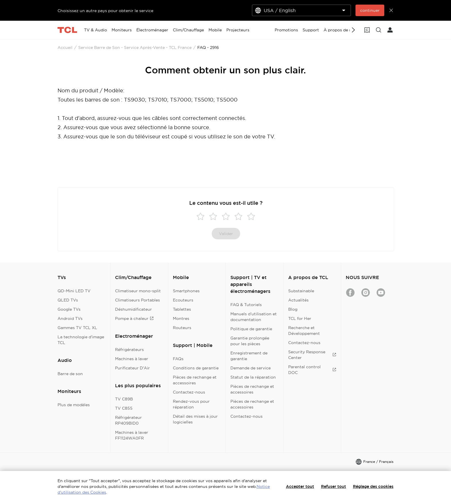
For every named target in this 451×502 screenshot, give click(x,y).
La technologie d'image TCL (81, 339)
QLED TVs (68, 300)
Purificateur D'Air (132, 368)
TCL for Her (299, 318)
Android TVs (70, 318)
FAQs (178, 358)
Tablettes (182, 309)
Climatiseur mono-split (138, 290)
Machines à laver (131, 358)
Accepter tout (300, 486)
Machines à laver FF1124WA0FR (131, 435)
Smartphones (186, 290)
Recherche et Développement (304, 330)
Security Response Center (312, 354)
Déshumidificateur (133, 309)
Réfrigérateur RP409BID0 (128, 420)
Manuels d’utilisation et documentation (253, 316)
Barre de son (70, 373)
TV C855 (124, 408)
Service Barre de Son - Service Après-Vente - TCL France (135, 47)
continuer (370, 10)
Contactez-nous (189, 392)
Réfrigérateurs (129, 349)
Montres (181, 318)
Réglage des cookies (373, 486)
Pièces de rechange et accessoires (195, 380)
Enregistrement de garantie (248, 355)
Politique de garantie (251, 328)
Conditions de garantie (196, 368)
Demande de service (250, 368)
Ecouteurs (183, 300)
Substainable (301, 290)
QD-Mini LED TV (74, 290)
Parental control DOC (312, 369)
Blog (292, 309)
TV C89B (124, 399)
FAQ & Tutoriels (246, 304)
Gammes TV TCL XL (77, 327)
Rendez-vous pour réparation (191, 404)
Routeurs (182, 327)
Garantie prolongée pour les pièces (249, 340)
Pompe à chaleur (134, 318)
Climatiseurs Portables (137, 300)
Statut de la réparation (253, 377)
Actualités (298, 300)
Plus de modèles (74, 404)
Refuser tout (333, 486)
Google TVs (69, 309)
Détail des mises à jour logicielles (195, 419)
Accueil (65, 47)
